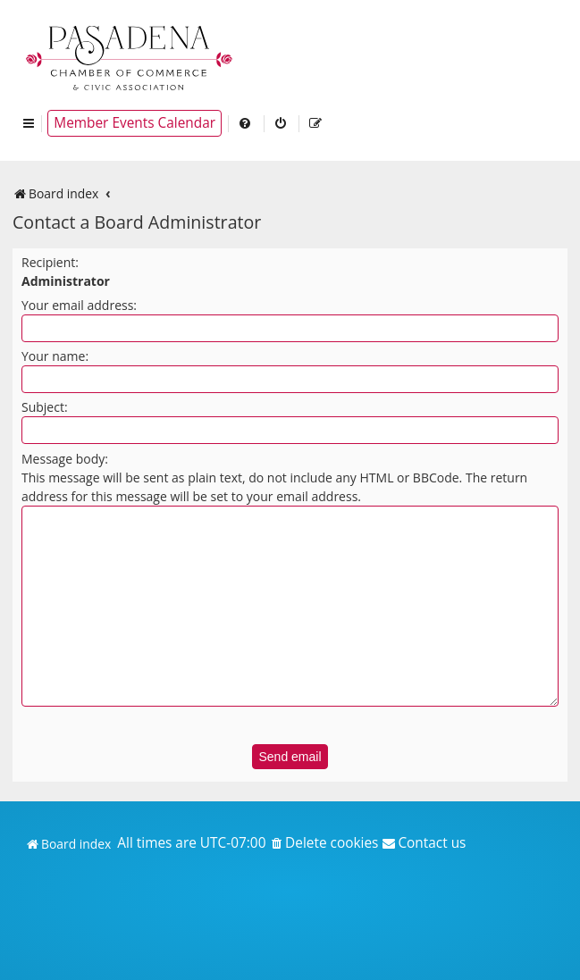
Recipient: (50, 262)
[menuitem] (245, 123)
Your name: (54, 356)
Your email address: (79, 305)
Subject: (44, 406)
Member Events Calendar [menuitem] (134, 122)
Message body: (64, 458)
